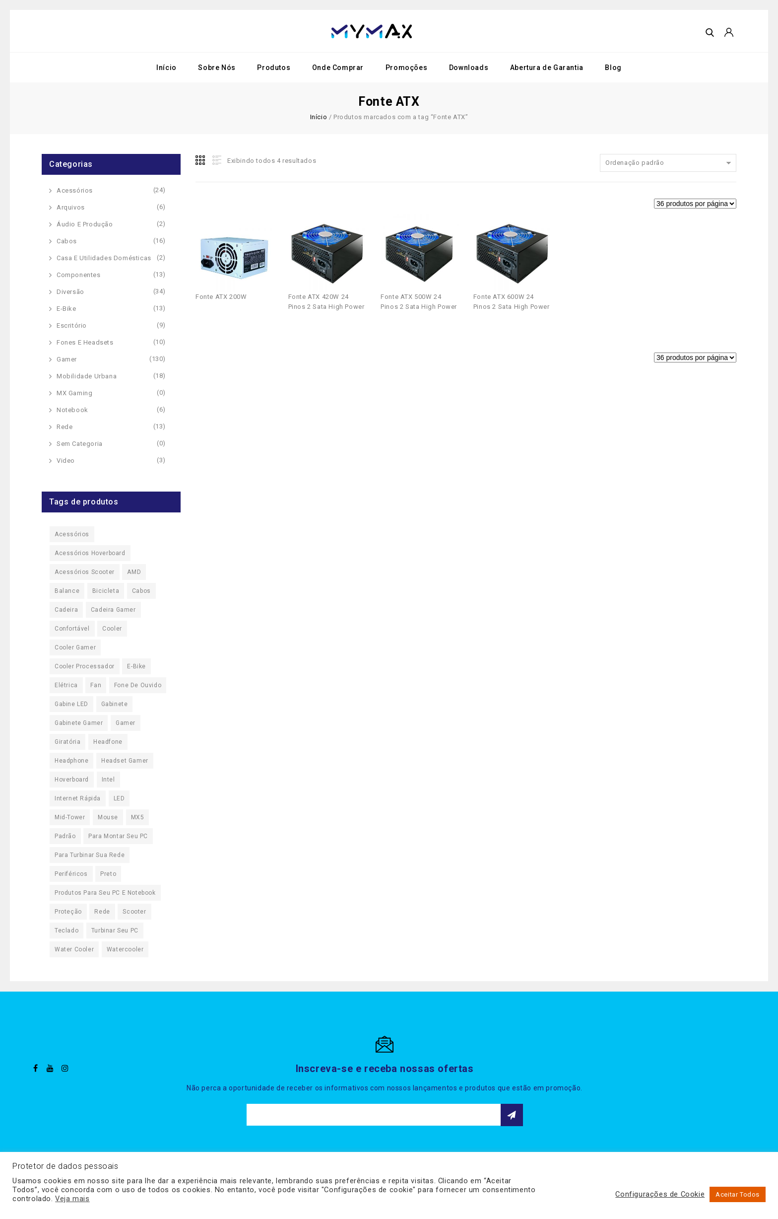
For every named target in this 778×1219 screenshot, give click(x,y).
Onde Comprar (338, 68)
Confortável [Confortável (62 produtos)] (72, 628)
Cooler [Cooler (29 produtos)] (112, 628)
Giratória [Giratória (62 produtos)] (67, 741)
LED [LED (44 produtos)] (119, 798)
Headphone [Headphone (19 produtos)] (71, 760)
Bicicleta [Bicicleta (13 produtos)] (105, 590)
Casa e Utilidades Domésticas (104, 258)
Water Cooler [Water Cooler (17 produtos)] (74, 949)
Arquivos (71, 207)
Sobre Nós (216, 68)
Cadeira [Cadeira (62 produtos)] (66, 609)
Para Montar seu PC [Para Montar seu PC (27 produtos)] (118, 836)
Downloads (468, 68)
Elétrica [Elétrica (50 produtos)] (66, 685)
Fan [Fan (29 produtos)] (95, 685)
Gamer (67, 359)
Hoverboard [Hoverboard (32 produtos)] (72, 779)
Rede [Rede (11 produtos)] (102, 911)
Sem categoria (80, 443)
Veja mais (72, 1198)
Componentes (79, 275)
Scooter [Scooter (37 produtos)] (134, 911)
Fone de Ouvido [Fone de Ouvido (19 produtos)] (137, 685)
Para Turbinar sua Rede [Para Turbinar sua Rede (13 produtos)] (90, 855)
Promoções (406, 68)
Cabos (67, 241)
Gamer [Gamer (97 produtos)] (125, 722)
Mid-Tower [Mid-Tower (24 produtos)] (70, 817)
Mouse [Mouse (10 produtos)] (108, 817)
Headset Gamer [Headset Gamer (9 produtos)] (124, 760)
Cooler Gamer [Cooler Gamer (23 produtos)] (75, 647)
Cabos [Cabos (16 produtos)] (141, 590)
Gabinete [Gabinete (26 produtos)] (114, 704)
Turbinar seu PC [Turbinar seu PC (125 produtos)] (114, 930)
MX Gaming (74, 393)
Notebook (72, 410)
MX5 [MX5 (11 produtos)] (137, 817)
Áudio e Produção (85, 224)
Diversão (70, 291)
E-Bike (66, 308)
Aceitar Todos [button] (737, 1194)
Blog (613, 68)
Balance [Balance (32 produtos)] (67, 590)
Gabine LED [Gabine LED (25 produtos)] (71, 704)
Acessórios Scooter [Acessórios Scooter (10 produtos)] (85, 572)
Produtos (273, 68)
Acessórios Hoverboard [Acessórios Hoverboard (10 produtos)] (90, 553)
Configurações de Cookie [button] (660, 1194)
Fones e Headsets (85, 342)
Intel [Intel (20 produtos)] (108, 779)
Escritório (72, 325)
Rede (64, 426)
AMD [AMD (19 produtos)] (134, 572)
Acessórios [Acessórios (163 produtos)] (72, 534)
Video (66, 460)
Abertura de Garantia (547, 68)
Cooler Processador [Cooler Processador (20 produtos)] (85, 666)
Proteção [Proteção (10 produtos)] (68, 911)
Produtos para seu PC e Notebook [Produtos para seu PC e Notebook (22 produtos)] (105, 892)
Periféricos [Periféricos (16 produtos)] (71, 873)
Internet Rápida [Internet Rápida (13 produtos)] (78, 798)
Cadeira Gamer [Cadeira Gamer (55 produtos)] (113, 609)
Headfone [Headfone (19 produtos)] (108, 741)
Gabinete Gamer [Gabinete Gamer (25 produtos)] (79, 722)
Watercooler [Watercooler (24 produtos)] (125, 949)
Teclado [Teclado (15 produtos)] (66, 930)
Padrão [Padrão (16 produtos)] (65, 836)
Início (166, 68)
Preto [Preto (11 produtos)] (108, 873)
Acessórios (75, 190)
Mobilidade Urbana (87, 376)
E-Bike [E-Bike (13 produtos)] (136, 666)
